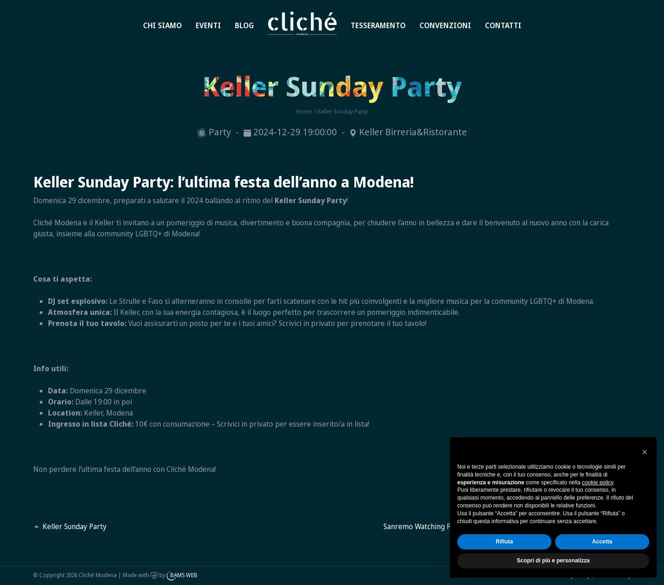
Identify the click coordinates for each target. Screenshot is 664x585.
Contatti (503, 25)
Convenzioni (445, 25)
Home (287, 15)
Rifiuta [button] (504, 541)
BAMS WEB (183, 575)
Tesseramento (378, 25)
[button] (644, 452)
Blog (244, 25)
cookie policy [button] (597, 482)
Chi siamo (162, 25)
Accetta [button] (602, 541)
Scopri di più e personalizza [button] (553, 560)
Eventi (208, 25)
